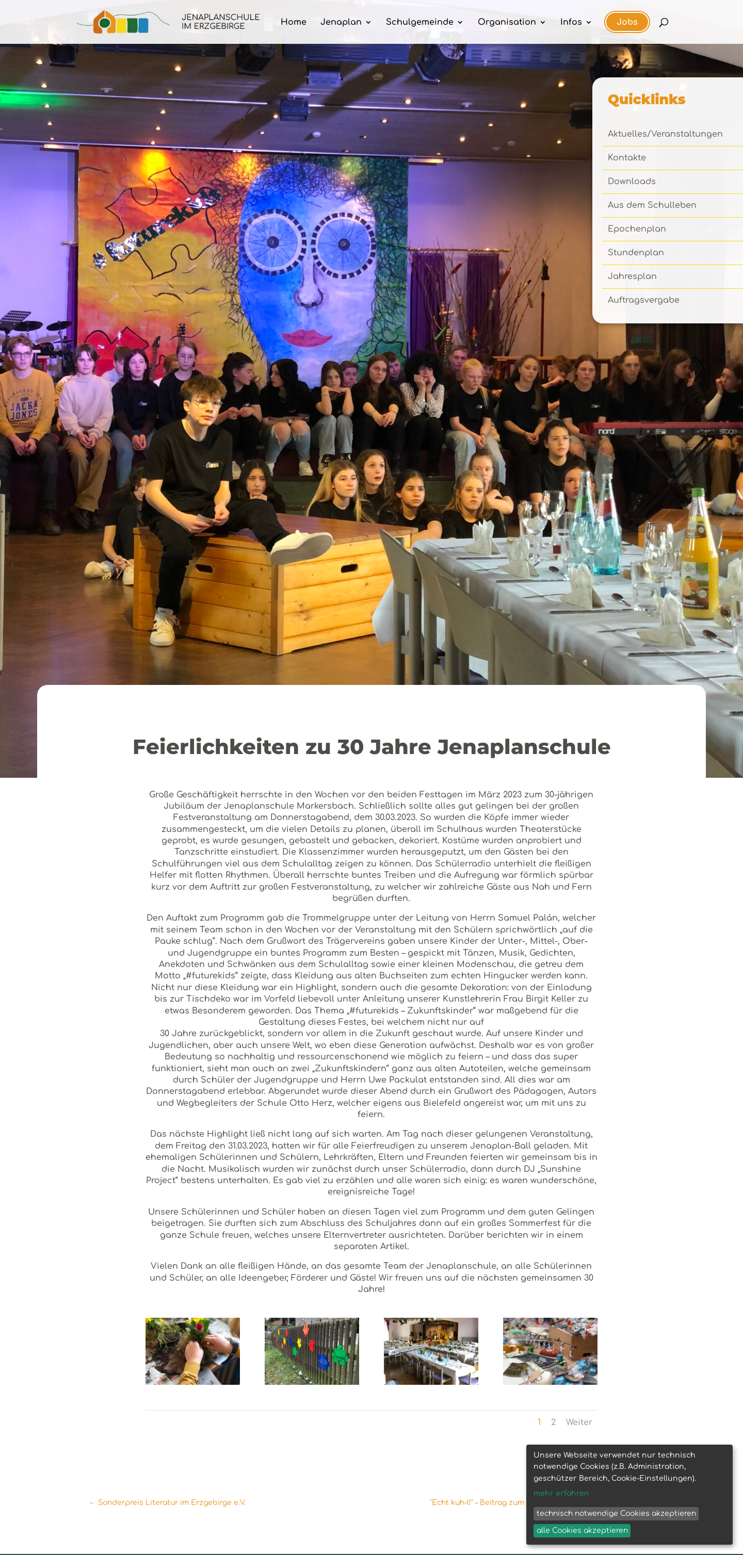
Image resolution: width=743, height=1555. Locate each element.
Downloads (632, 182)
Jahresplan (632, 277)
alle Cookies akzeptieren (582, 1530)
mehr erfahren (561, 1493)
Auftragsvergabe (644, 301)
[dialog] (629, 1495)
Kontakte (627, 158)
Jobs (627, 22)
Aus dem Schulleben (652, 206)
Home (293, 23)
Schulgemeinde (420, 23)
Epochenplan (637, 229)
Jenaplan (341, 23)
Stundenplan (636, 253)
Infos (571, 23)
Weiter (579, 1422)
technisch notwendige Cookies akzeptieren (616, 1513)
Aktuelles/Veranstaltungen (665, 134)
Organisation (507, 23)
